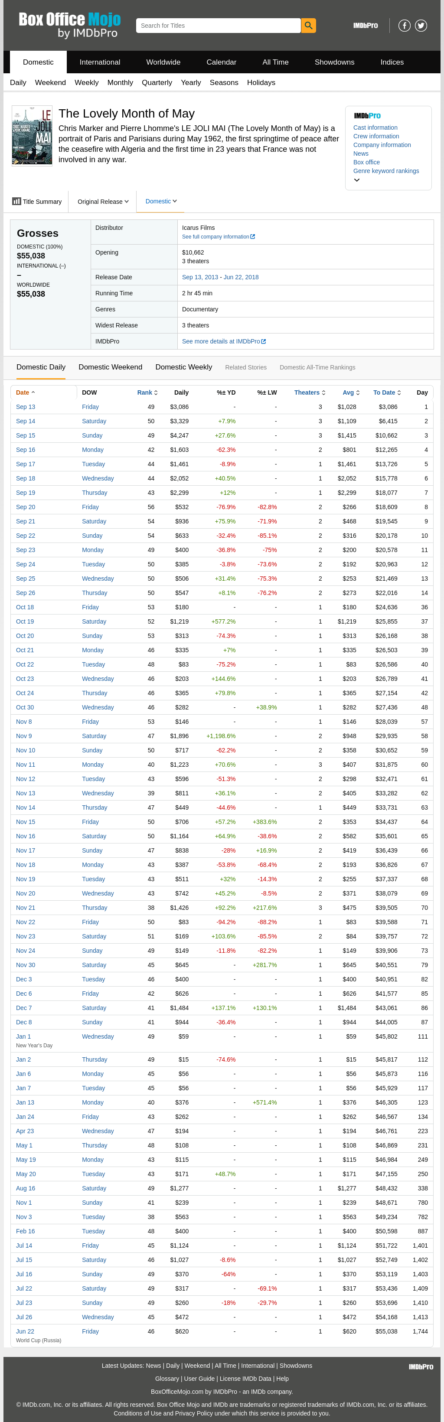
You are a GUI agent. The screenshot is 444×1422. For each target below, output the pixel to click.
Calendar (222, 62)
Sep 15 (25, 435)
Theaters (307, 392)
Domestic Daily (40, 367)
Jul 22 (24, 1288)
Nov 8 (24, 721)
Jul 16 (24, 1274)
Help (282, 1378)
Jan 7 (23, 1088)
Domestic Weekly (183, 367)
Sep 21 (25, 521)
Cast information (375, 127)
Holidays (261, 82)
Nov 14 (25, 807)
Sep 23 (25, 549)
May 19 (26, 1159)
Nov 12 (25, 778)
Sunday (92, 435)
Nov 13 (25, 793)
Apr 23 (25, 1131)
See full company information (219, 237)
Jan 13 (25, 1102)
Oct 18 (25, 607)
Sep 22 (25, 535)
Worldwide (163, 62)
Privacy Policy (194, 1413)
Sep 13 (25, 406)
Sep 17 (25, 464)
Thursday (94, 492)
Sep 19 (25, 492)
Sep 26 (25, 592)
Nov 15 (25, 821)
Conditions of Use (138, 1413)
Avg (348, 392)
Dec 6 (24, 993)
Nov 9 (24, 735)
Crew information (376, 136)
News (361, 153)
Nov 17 (25, 850)
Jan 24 (25, 1116)
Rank (144, 392)
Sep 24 (25, 564)
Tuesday (93, 464)
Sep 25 (25, 578)
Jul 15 (24, 1259)
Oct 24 (25, 693)
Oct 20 (25, 635)
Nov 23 (25, 936)
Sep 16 (25, 449)
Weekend (50, 82)
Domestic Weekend (110, 367)
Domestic (38, 62)
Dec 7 (24, 1007)
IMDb (258, 1391)
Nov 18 (25, 864)
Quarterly (157, 82)
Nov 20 (25, 893)
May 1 (24, 1145)
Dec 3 (24, 979)
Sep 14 (25, 421)
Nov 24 (25, 950)
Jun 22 (25, 1331)
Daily (18, 82)
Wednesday (98, 478)
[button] (388, 175)
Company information (382, 144)
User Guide (199, 1378)
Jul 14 (24, 1245)
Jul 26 (24, 1317)
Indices (392, 62)
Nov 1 (24, 1202)
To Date (384, 392)
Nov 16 (25, 836)
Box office (366, 162)
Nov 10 (25, 750)
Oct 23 (25, 678)
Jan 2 (23, 1059)
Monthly (121, 82)
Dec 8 (24, 1022)
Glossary (167, 1378)
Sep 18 (25, 478)
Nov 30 (25, 964)
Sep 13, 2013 (200, 277)
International (100, 62)
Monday (93, 449)
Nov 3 (24, 1216)
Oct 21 (25, 650)
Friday (90, 406)
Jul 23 (24, 1302)
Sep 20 (25, 506)
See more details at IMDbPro (224, 341)
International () (41, 266)
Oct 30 (25, 707)
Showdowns (335, 62)
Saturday (94, 421)
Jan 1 (23, 1036)
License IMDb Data (245, 1378)
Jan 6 (23, 1073)
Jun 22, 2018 (241, 277)
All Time (276, 62)
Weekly (86, 82)
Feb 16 (25, 1231)
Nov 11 (25, 764)
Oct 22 (25, 664)
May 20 (26, 1173)
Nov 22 (25, 922)
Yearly (191, 82)
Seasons (224, 82)
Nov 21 (25, 907)
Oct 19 (25, 621)
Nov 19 (25, 879)
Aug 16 (25, 1188)
